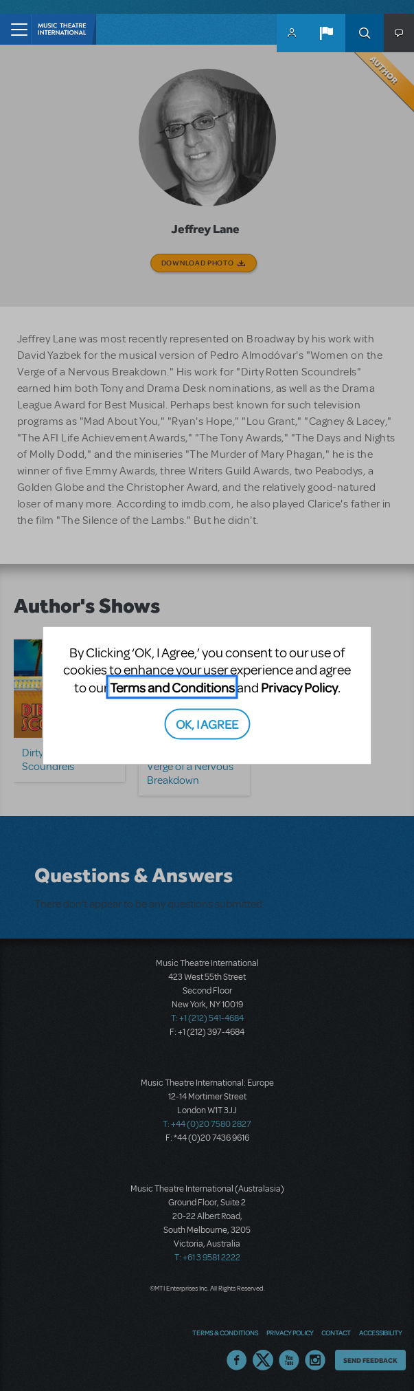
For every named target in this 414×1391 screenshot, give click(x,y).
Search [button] (364, 33)
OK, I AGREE (207, 724)
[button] (326, 33)
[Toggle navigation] (15, 29)
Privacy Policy (299, 686)
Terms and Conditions (172, 686)
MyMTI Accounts (292, 33)
